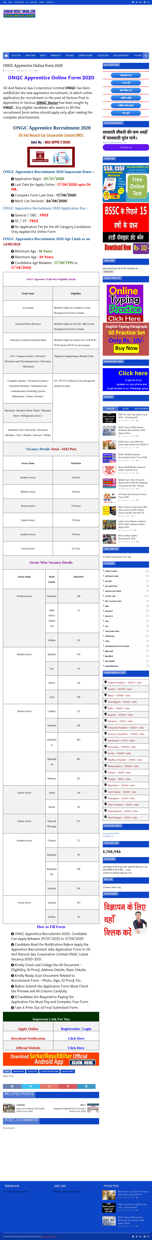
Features (138, 55)
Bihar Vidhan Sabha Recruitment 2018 (127, 537)
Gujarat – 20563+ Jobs (120, 715)
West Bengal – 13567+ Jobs (122, 817)
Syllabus (69, 55)
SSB (107, 621)
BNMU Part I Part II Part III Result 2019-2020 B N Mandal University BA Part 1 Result (132, 482)
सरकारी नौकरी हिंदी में (111, 833)
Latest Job (16, 55)
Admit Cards (111, 571)
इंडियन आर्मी (109, 651)
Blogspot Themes (49, 1236)
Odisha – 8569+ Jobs (119, 772)
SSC (107, 626)
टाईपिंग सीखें (126, 98)
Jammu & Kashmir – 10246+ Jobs (126, 734)
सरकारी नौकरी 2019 (111, 666)
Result (43, 55)
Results (109, 616)
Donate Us (126, 147)
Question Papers (120, 55)
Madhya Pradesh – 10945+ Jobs (125, 760)
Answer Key (56, 55)
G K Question (103, 55)
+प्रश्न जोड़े (126, 83)
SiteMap (41, 2)
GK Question (111, 586)
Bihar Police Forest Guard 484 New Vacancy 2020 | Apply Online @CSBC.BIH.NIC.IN (132, 510)
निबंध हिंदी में (109, 656)
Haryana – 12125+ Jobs (120, 721)
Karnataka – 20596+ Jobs (122, 747)
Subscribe (108, 271)
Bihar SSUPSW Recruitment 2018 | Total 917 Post (131, 469)
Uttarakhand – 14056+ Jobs (123, 811)
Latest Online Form (49, 1071)
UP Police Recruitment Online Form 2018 (132, 496)
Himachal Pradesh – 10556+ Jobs (126, 728)
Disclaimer (33, 2)
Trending (109, 636)
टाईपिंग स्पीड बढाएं (126, 105)
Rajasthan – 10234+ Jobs (121, 785)
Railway (109, 611)
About (10, 2)
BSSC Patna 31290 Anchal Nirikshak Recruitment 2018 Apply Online (131, 430)
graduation (18, 1071)
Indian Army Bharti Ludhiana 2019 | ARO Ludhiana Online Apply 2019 (132, 524)
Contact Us (49, 2)
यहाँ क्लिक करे (108, 836)
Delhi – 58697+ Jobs (119, 708)
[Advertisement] (95, 28)
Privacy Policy (19, 2)
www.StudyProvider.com (115, 142)
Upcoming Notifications (117, 646)
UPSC (107, 641)
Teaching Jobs (112, 631)
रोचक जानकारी (109, 661)
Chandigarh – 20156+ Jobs (122, 702)
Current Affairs (86, 55)
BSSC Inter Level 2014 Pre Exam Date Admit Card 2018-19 (133, 443)
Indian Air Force (113, 591)
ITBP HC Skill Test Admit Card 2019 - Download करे (132, 416)
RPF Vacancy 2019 (113, 601)
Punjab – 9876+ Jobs (119, 779)
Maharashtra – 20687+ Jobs (123, 766)
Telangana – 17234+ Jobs (121, 798)
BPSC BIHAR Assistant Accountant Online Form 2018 (132, 456)
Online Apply (67, 1071)
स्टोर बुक (125, 113)
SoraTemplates (20, 1236)
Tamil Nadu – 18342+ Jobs (122, 792)
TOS (27, 2)
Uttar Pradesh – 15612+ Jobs (123, 805)
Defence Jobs (111, 576)
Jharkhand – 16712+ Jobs (121, 740)
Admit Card (30, 55)
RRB (107, 606)
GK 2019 (108, 581)
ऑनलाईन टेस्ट (126, 75)
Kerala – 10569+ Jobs (119, 753)
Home (4, 2)
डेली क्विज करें (126, 90)
